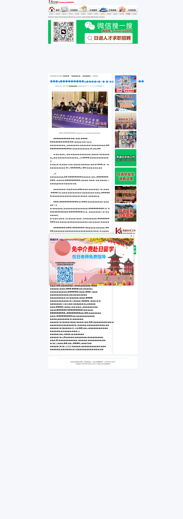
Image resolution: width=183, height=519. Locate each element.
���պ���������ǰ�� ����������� (72, 316)
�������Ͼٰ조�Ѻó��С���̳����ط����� (73, 304)
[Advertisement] (91, 59)
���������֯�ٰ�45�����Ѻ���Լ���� (71, 298)
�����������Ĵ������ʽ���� (68, 295)
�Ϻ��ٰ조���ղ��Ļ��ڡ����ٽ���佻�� (71, 343)
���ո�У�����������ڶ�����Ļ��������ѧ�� (78, 340)
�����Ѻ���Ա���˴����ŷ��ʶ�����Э (71, 289)
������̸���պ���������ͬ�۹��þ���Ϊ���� (75, 313)
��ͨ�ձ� (66, 76)
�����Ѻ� (75, 76)
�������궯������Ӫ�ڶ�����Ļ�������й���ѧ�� (79, 325)
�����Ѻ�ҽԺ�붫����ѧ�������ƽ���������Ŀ (77, 337)
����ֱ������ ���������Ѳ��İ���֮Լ (72, 310)
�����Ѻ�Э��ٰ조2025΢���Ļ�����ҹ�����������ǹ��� (78, 346)
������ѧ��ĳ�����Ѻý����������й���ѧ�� (77, 349)
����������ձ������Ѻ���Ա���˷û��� (74, 292)
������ (86, 76)
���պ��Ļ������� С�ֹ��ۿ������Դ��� (73, 286)
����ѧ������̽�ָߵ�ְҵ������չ (67, 319)
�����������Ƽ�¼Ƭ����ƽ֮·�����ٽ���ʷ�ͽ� (75, 301)
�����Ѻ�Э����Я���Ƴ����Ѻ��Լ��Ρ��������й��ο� (82, 322)
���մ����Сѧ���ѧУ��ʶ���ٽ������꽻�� (74, 307)
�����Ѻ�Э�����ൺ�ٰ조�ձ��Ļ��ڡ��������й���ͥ (79, 328)
